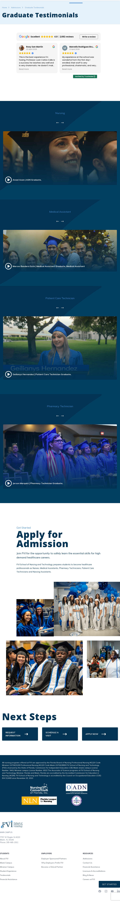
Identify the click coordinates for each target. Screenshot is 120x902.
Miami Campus (6, 878)
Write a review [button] (89, 52)
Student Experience (8, 886)
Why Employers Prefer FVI (52, 878)
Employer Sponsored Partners (54, 874)
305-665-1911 (12, 858)
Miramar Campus (7, 882)
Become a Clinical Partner (52, 882)
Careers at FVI (89, 895)
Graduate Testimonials (34, 23)
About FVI (4, 874)
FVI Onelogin (95, 2)
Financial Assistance (8, 895)
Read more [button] (67, 85)
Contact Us (87, 878)
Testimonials (5, 891)
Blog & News (88, 891)
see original (47, 81)
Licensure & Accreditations (94, 886)
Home (4, 23)
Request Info (109, 2)
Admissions (16, 23)
